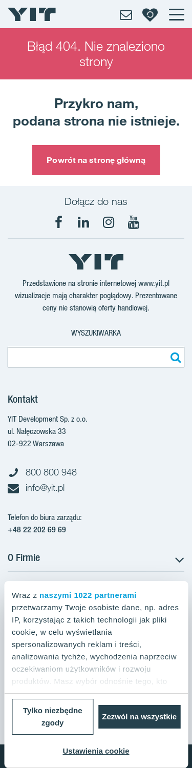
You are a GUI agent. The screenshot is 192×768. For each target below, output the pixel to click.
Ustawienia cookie (95, 750)
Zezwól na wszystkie (139, 716)
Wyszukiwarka (96, 333)
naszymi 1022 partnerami (88, 595)
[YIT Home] (32, 14)
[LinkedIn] (83, 222)
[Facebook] (58, 222)
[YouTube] (133, 222)
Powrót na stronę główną (96, 160)
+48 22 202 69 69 (37, 529)
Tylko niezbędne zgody (52, 716)
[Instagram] (108, 222)
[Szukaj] (174, 357)
